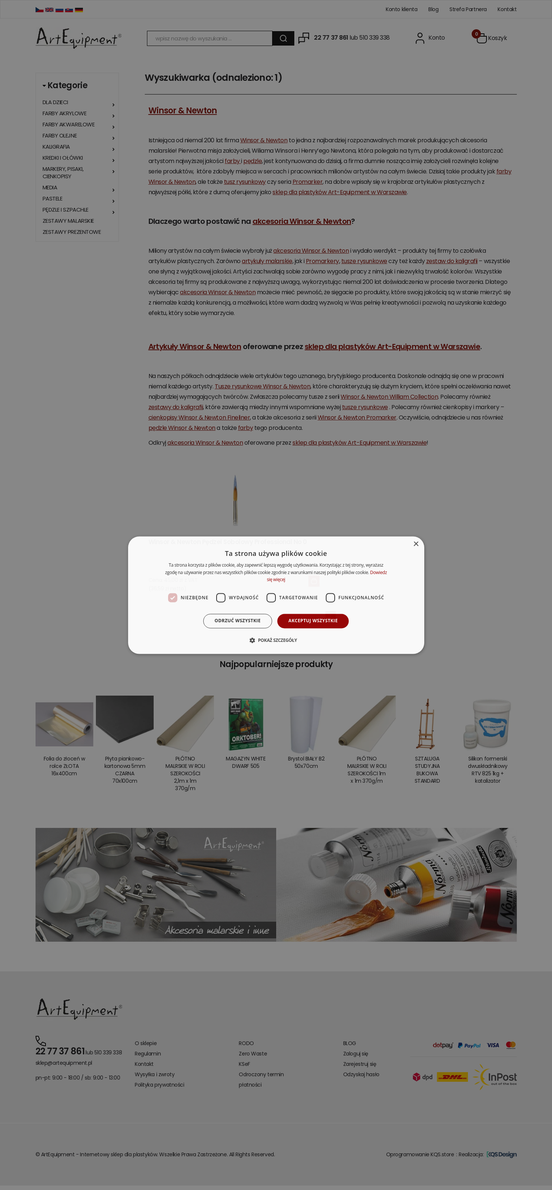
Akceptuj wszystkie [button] (313, 621)
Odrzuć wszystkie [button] (238, 621)
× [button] (416, 544)
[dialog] (276, 595)
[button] (276, 640)
